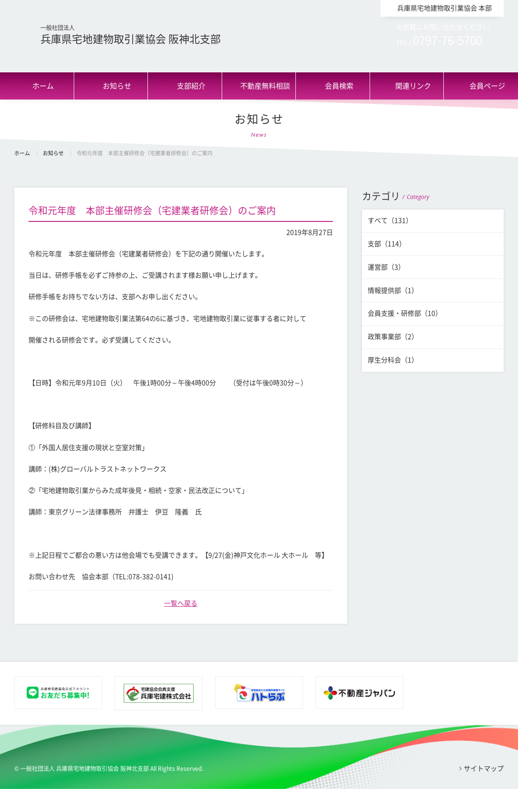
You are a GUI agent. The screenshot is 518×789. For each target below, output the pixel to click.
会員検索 (339, 86)
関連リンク (413, 86)
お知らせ (117, 86)
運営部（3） (386, 267)
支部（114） (387, 243)
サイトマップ (484, 768)
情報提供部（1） (393, 290)
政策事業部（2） (393, 336)
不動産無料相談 (265, 86)
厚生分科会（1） (393, 360)
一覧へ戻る (180, 603)
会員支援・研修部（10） (405, 313)
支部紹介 (191, 86)
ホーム (43, 86)
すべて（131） (390, 220)
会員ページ (487, 86)
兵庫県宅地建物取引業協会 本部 (444, 8)
